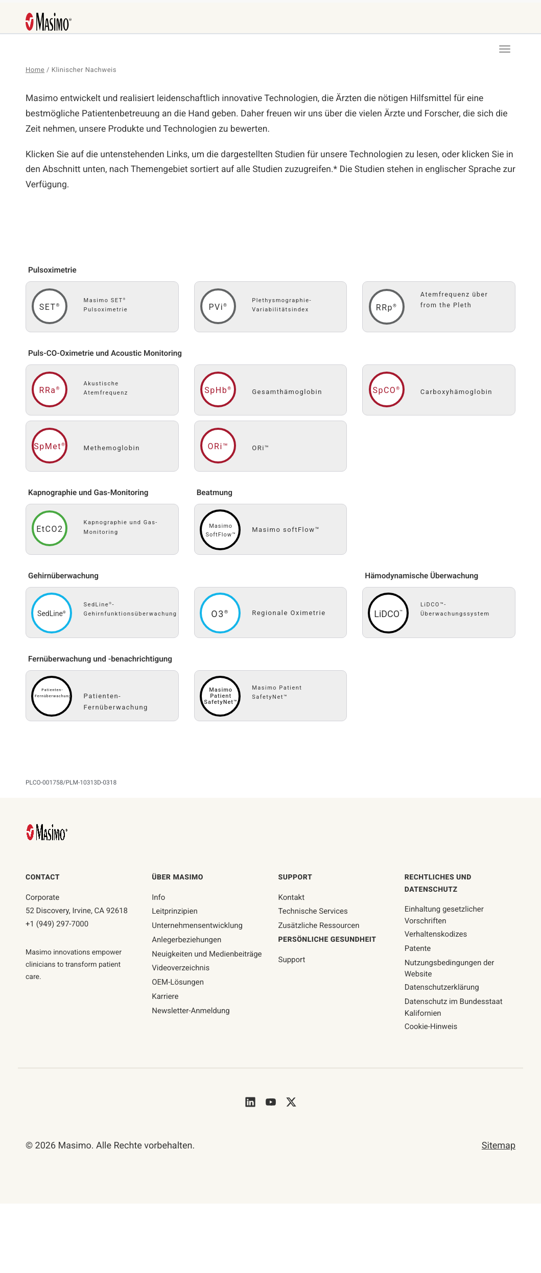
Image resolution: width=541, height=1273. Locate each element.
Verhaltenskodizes (436, 937)
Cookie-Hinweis (431, 1029)
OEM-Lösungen (178, 985)
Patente (418, 951)
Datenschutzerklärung (442, 990)
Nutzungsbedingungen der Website (450, 971)
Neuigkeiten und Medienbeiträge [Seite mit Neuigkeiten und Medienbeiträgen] (207, 956)
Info (158, 899)
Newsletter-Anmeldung (191, 1013)
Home (35, 70)
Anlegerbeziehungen (186, 942)
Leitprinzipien (174, 914)
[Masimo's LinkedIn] (250, 1104)
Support (291, 962)
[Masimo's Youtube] (271, 1104)
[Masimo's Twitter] (291, 1104)
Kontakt (291, 899)
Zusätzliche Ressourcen (319, 928)
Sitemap (498, 1148)
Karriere (165, 999)
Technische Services (313, 914)
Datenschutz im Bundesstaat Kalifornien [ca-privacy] (454, 1010)
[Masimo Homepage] (48, 834)
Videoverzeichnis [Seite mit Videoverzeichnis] (180, 970)
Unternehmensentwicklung (197, 928)
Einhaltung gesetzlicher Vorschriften (444, 918)
